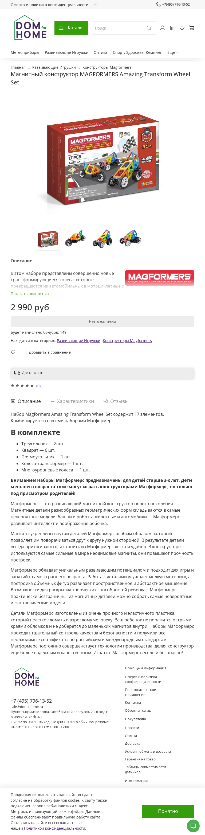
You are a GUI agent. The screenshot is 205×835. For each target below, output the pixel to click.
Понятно (168, 811)
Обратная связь (138, 710)
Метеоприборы (25, 52)
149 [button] (63, 332)
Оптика (100, 52)
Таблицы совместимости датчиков (145, 769)
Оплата (131, 736)
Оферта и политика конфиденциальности (49, 4)
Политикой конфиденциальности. (55, 828)
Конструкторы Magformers (107, 67)
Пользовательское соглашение (140, 692)
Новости (132, 728)
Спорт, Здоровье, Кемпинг (137, 52)
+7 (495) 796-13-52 (31, 701)
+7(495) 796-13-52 (173, 4)
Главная (18, 67)
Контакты (133, 702)
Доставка (132, 743)
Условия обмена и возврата (148, 751)
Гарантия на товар (140, 759)
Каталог (71, 28)
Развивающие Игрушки (66, 52)
